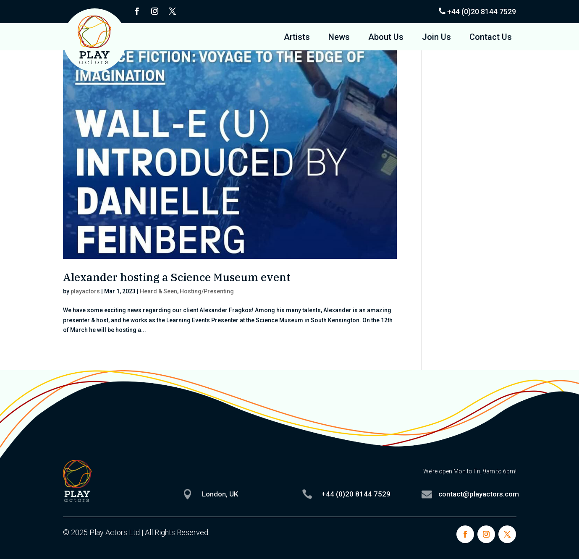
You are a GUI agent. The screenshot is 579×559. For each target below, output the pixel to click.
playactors (85, 291)
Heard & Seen (158, 291)
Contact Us (490, 38)
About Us (385, 38)
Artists (297, 38)
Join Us (436, 38)
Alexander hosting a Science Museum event (177, 277)
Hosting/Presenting (207, 291)
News (339, 38)
